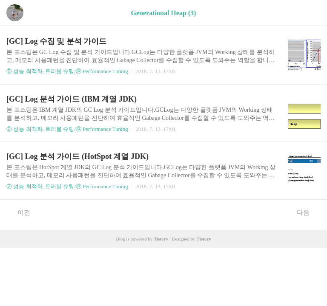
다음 (307, 212)
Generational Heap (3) (163, 13)
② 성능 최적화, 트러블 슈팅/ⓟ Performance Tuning (67, 71)
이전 (19, 212)
